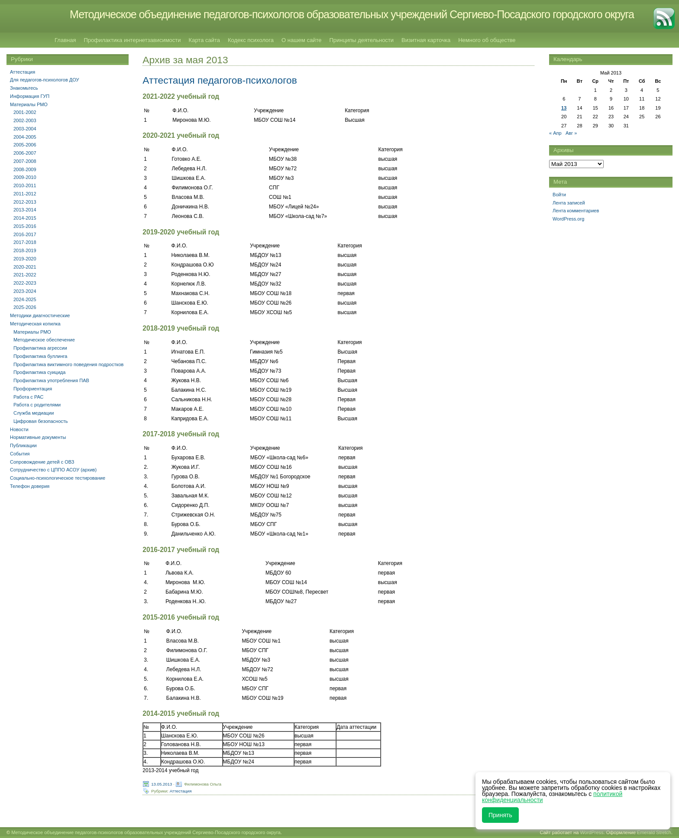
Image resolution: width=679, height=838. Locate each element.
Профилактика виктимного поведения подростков (68, 364)
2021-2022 (24, 274)
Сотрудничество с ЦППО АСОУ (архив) (53, 469)
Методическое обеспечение (44, 339)
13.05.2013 (161, 783)
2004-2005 (24, 137)
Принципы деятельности (361, 40)
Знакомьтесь (24, 88)
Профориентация (32, 388)
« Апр (555, 133)
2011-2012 (24, 193)
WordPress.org (568, 218)
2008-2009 (24, 169)
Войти (559, 194)
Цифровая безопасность (40, 421)
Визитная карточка (425, 40)
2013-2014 (24, 209)
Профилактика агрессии (40, 348)
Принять (500, 815)
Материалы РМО (29, 104)
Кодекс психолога (251, 40)
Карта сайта (204, 40)
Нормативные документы (38, 437)
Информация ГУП (29, 96)
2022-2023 (24, 283)
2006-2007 (24, 153)
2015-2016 (24, 226)
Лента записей (569, 202)
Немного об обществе (486, 40)
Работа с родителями (37, 404)
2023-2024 (24, 291)
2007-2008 (24, 161)
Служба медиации (33, 413)
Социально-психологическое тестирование (57, 478)
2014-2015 (24, 218)
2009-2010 (24, 177)
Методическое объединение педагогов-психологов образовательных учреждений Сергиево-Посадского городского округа (352, 14)
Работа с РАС (28, 397)
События (19, 453)
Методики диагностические (40, 315)
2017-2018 (24, 242)
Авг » (571, 133)
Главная (65, 40)
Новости (19, 429)
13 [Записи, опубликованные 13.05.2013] (563, 107)
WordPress (591, 832)
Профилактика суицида (39, 372)
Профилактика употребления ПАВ (51, 380)
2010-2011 (24, 185)
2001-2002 (24, 112)
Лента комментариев (576, 210)
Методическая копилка (35, 323)
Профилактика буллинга (40, 356)
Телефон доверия (29, 486)
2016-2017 (24, 234)
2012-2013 (24, 202)
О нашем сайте (301, 40)
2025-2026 (24, 307)
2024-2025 (24, 299)
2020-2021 (24, 267)
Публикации (23, 445)
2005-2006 (24, 144)
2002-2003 (24, 120)
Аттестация (181, 790)
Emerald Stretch (654, 832)
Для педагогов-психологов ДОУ (44, 79)
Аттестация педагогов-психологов (219, 80)
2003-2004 (24, 128)
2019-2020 (24, 258)
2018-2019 (24, 250)
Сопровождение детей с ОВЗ (42, 461)
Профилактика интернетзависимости (132, 40)
